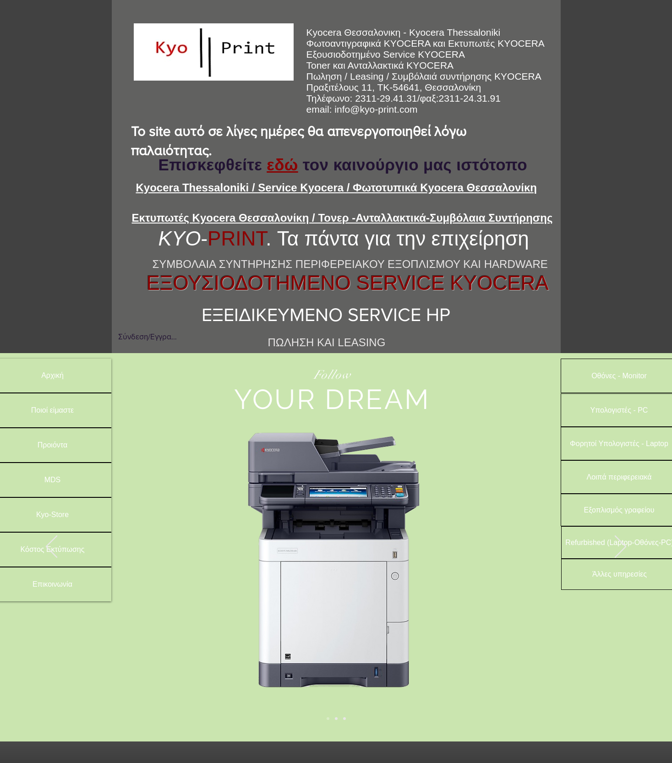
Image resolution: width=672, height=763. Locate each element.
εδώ (282, 165)
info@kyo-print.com (375, 109)
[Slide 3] (344, 718)
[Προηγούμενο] (51, 547)
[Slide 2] (336, 718)
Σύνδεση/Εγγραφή (147, 336)
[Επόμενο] (620, 547)
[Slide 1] (328, 718)
